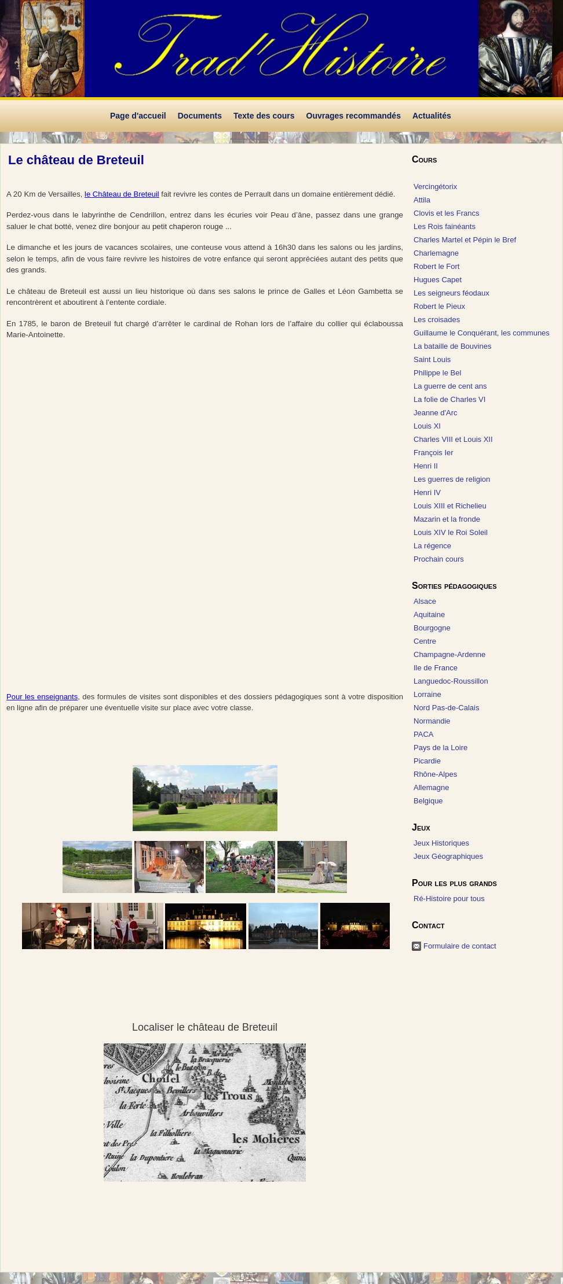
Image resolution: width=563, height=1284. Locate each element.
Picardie (427, 761)
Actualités (431, 115)
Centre (425, 641)
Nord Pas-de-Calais (446, 707)
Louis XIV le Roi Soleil (451, 532)
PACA (423, 734)
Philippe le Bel (437, 372)
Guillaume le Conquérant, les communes (482, 333)
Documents (200, 115)
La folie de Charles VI (449, 399)
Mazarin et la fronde (447, 519)
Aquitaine (429, 614)
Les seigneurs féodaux (451, 293)
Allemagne (431, 787)
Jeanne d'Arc (435, 412)
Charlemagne (436, 253)
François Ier (434, 452)
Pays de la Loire (440, 747)
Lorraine (427, 694)
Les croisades (437, 319)
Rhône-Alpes (435, 774)
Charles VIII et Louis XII (453, 439)
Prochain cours (439, 559)
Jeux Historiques (441, 843)
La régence (432, 545)
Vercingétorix (435, 186)
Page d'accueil (138, 115)
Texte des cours (264, 115)
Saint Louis (432, 359)
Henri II (426, 466)
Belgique (428, 800)
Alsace (425, 601)
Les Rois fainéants (445, 226)
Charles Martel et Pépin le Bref (465, 239)
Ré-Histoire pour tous (449, 898)
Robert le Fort (436, 266)
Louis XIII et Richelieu (450, 505)
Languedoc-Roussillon (451, 681)
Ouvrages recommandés (353, 115)
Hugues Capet (438, 279)
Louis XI (427, 426)
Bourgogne (432, 627)
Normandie (432, 721)
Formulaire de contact (459, 946)
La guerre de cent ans (450, 386)
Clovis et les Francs (446, 213)
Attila (422, 199)
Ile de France (436, 667)
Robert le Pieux (439, 306)
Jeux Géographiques (448, 856)
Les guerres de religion (452, 479)
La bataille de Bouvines (452, 346)
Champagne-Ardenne (449, 654)
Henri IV (427, 492)
